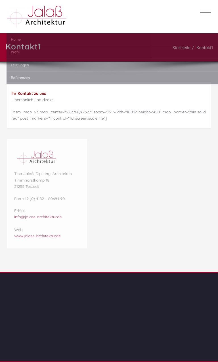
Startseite (182, 47)
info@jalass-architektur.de (38, 216)
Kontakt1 (205, 47)
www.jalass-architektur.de (37, 235)
